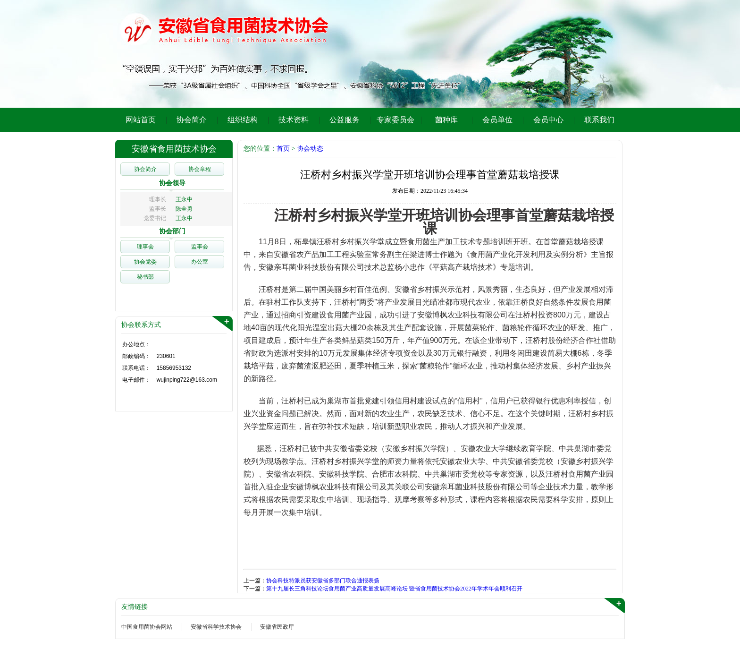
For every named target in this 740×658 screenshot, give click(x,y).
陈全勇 (184, 208)
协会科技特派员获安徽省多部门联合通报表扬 (322, 580)
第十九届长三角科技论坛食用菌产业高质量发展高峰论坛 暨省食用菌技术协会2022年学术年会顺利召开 (394, 588)
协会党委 (145, 261)
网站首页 (141, 120)
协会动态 (310, 148)
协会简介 (192, 120)
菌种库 (446, 120)
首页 (283, 148)
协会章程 (199, 169)
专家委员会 (395, 120)
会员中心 (548, 120)
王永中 (184, 199)
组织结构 (242, 120)
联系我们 (599, 120)
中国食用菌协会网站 (146, 627)
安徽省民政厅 (277, 627)
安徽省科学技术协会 (216, 627)
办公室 (199, 261)
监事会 (199, 246)
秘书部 (145, 276)
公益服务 (344, 120)
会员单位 (497, 120)
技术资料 (293, 120)
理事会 (145, 246)
